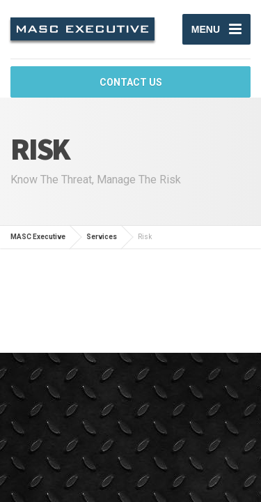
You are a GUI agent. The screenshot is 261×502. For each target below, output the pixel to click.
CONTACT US (131, 82)
